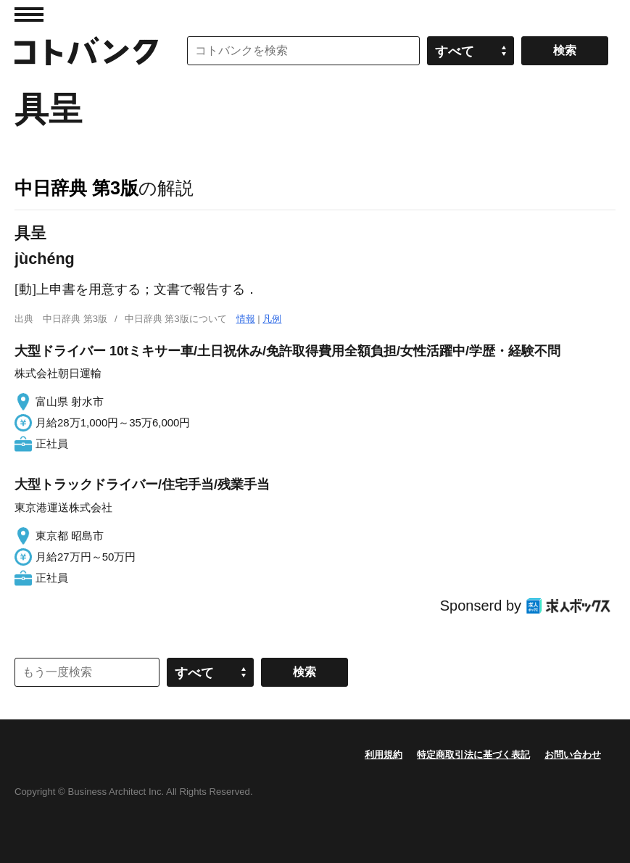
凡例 (271, 318)
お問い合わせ (572, 754)
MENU (28, 14)
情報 (245, 318)
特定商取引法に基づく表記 (473, 754)
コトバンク (86, 50)
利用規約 (383, 754)
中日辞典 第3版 (76, 188)
